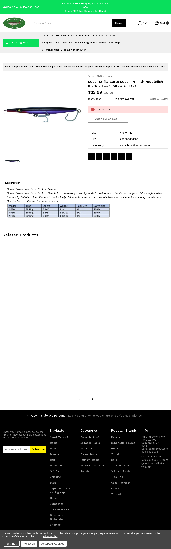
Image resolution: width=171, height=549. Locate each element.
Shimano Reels (90, 442)
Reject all (29, 543)
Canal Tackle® (50, 35)
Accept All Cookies (52, 543)
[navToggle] (7, 42)
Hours (102, 42)
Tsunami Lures (120, 465)
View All (116, 494)
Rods (71, 35)
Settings (12, 543)
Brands (79, 35)
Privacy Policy (50, 536)
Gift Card (110, 35)
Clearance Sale (50, 49)
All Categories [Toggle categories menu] (19, 42)
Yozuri (115, 454)
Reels (63, 35)
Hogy (114, 448)
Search (119, 23)
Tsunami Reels (89, 459)
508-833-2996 (29, 7)
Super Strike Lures (92, 465)
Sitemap (55, 524)
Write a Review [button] (159, 98)
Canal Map (114, 42)
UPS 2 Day (10, 7)
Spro (114, 459)
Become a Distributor (73, 49)
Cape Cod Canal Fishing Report (79, 42)
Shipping (47, 42)
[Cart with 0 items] (162, 23)
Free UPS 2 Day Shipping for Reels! (85, 11)
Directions (97, 35)
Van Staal (86, 448)
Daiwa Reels (88, 454)
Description (13, 182)
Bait (87, 35)
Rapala (84, 471)
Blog (56, 42)
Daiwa (115, 488)
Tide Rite (117, 476)
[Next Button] (90, 399)
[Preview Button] (80, 399)
